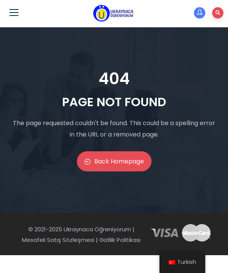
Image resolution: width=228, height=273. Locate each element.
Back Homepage (114, 161)
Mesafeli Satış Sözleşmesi (58, 240)
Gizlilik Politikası (120, 240)
